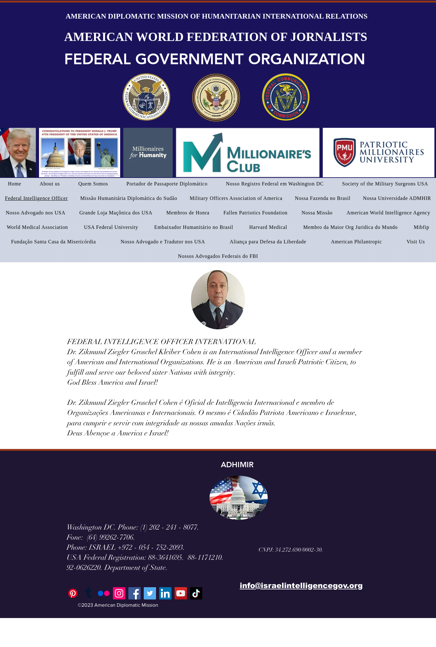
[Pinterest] (73, 593)
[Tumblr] (88, 593)
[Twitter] (150, 593)
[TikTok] (196, 593)
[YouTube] (181, 593)
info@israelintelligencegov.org (301, 585)
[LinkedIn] (165, 593)
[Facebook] (134, 593)
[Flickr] (104, 593)
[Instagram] (119, 593)
